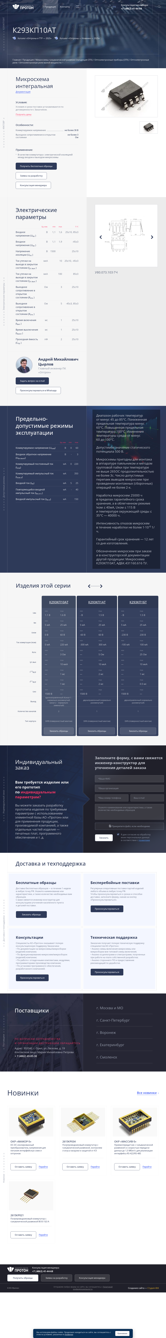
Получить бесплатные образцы (36, 166)
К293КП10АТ (3, 23)
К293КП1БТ (138, 602)
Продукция (50, 6)
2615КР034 (69, 1141)
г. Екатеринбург (110, 1044)
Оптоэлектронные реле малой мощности (40, 62)
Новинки (3, 1178)
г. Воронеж (106, 1032)
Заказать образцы (59, 731)
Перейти (43, 1166)
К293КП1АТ (97, 602)
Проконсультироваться (107, 908)
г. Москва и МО (109, 1007)
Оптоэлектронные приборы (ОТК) (111, 59)
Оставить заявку (23, 1166)
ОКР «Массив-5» (125, 1141)
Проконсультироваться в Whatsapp (38, 390)
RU (109, 6)
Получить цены (23, 114)
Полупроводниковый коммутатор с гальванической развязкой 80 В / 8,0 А (30, 1220)
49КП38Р (3, 124)
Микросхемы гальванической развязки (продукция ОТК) (64, 59)
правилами (144, 840)
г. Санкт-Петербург (113, 1020)
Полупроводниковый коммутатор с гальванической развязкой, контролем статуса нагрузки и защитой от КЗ (82, 1147)
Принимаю (122, 1333)
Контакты (65, 6)
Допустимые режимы (3, 487)
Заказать (104, 837)
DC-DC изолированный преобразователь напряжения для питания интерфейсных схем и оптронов (28, 1149)
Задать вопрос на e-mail (32, 380)
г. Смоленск (106, 1057)
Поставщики (3, 1040)
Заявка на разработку (31, 175)
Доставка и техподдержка (3, 928)
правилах (69, 1334)
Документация (23, 91)
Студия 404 (153, 1288)
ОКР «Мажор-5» (21, 1141)
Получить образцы (23, 1278)
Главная (17, 59)
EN (114, 6)
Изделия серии (3, 659)
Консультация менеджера (33, 185)
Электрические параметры (3, 296)
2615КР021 (17, 1215)
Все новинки (147, 1093)
